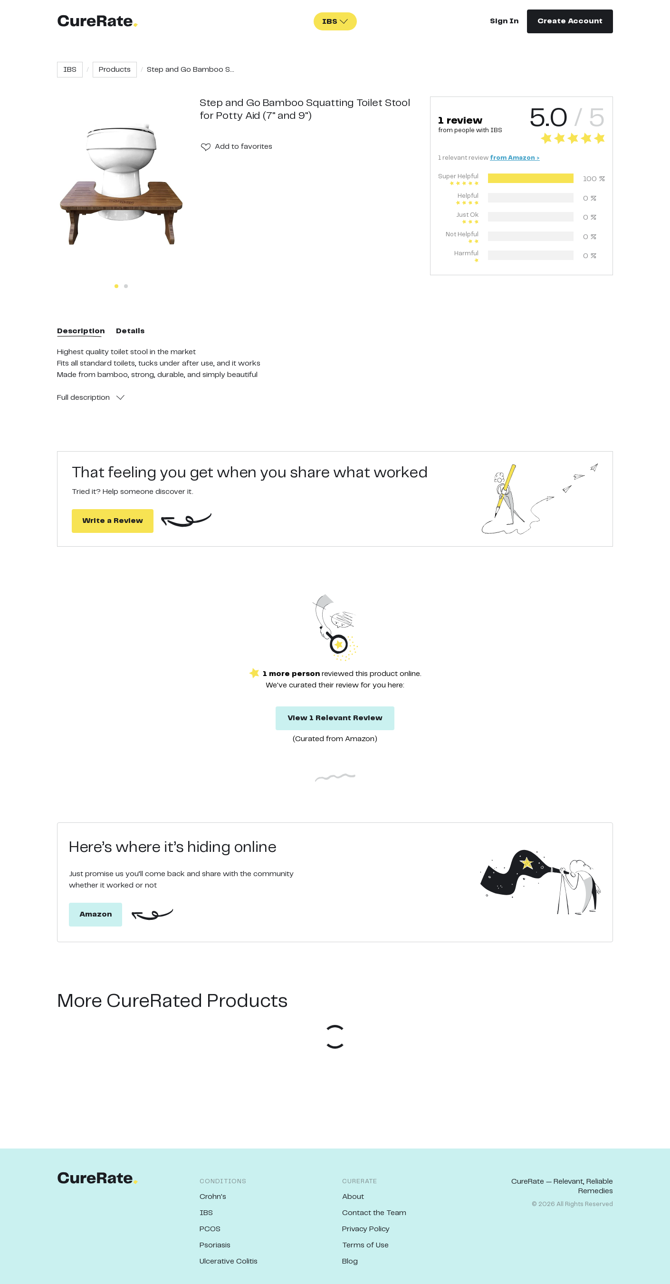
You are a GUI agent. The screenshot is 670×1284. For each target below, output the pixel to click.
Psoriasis (215, 1245)
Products (115, 69)
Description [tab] (81, 331)
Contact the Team (374, 1212)
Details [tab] (130, 331)
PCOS (210, 1229)
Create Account (570, 21)
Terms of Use (365, 1245)
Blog (350, 1261)
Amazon (95, 914)
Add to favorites (243, 146)
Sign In (504, 21)
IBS (70, 69)
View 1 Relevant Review (335, 718)
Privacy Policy (366, 1229)
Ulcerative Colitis (229, 1261)
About (353, 1196)
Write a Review (112, 520)
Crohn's (213, 1196)
